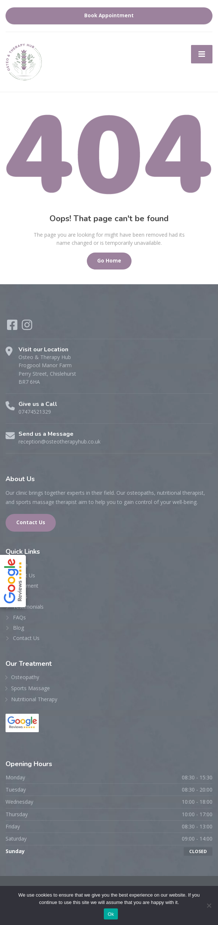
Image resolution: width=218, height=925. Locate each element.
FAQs (19, 617)
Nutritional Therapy (34, 699)
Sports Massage (30, 688)
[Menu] (201, 54)
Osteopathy (25, 677)
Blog (18, 627)
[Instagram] (27, 327)
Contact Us (30, 522)
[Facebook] (13, 327)
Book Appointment (109, 15)
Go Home (109, 260)
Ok (111, 914)
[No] (208, 905)
